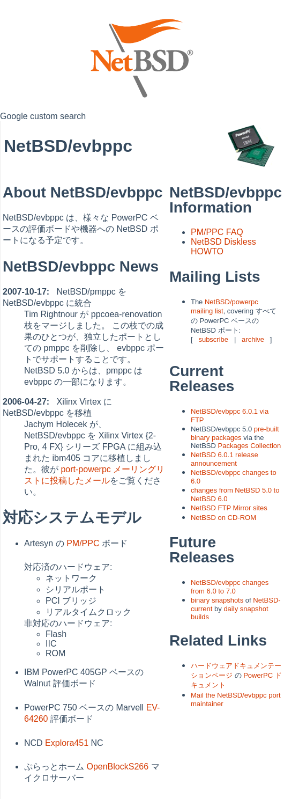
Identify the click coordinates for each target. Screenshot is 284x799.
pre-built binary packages (235, 433)
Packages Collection (249, 446)
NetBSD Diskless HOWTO (223, 246)
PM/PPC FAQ (217, 232)
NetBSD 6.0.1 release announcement (224, 459)
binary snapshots (217, 600)
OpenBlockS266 (117, 766)
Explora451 (66, 742)
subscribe (213, 339)
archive (253, 339)
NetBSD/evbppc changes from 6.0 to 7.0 (229, 586)
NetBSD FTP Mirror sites (229, 508)
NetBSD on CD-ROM (223, 518)
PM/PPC (82, 543)
